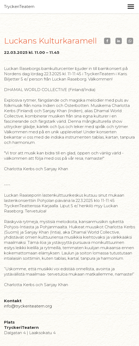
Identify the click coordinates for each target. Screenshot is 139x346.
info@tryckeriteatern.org (28, 306)
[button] (131, 6)
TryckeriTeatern (19, 6)
